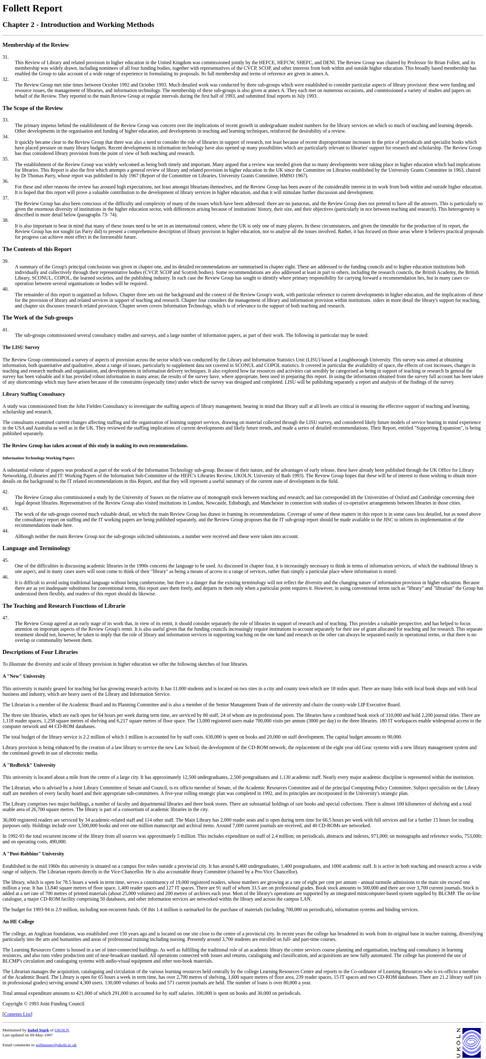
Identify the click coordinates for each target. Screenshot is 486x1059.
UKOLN (62, 1030)
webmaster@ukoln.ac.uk (56, 1045)
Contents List (17, 1014)
